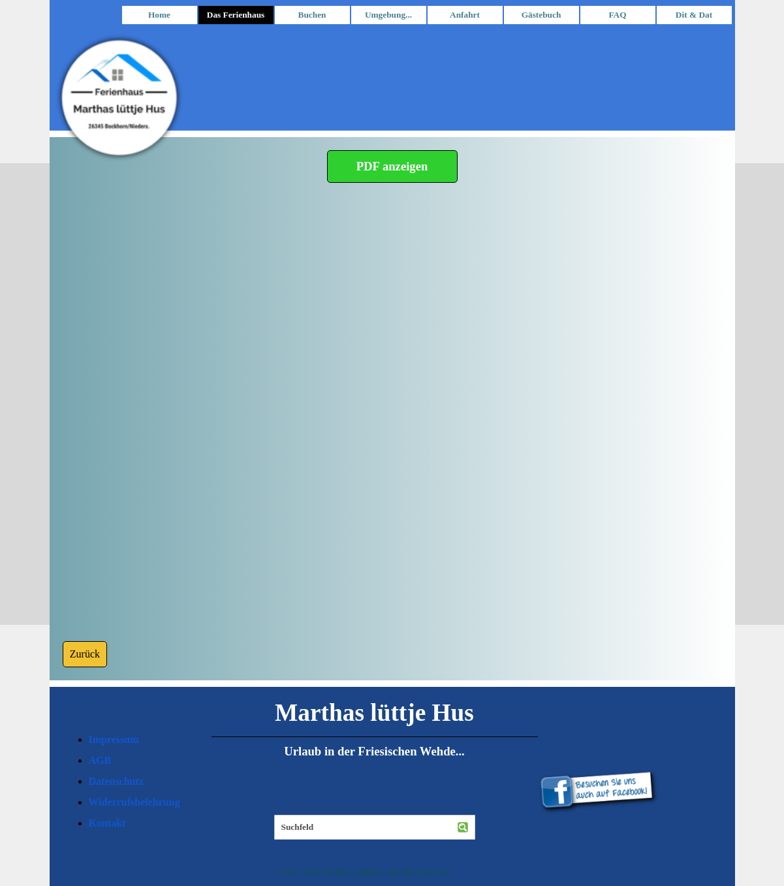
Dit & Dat (694, 15)
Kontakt (107, 823)
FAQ (617, 15)
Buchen (312, 15)
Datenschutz (116, 781)
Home (159, 15)
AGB (100, 760)
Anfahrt (465, 15)
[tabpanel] (138, 781)
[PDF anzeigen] (392, 166)
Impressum (114, 739)
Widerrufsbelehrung (134, 802)
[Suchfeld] (374, 827)
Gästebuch (541, 15)
